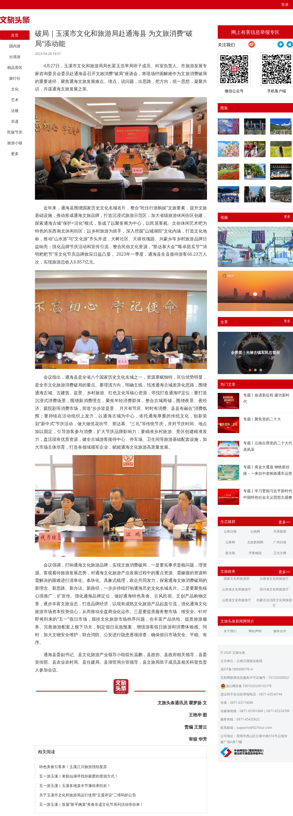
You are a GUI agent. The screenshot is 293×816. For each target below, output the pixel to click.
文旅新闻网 (255, 542)
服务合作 (279, 631)
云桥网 (230, 542)
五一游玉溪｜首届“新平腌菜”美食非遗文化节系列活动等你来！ (91, 804)
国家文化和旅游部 (236, 578)
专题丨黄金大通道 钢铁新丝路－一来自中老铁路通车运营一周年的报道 (267, 473)
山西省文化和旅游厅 (236, 600)
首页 (15, 35)
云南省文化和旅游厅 (274, 578)
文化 (15, 89)
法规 (15, 110)
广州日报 (279, 542)
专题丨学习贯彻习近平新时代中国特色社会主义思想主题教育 (267, 497)
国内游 (14, 45)
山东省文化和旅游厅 (236, 589)
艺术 (15, 99)
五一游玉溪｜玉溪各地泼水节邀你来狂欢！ (75, 785)
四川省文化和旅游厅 (274, 589)
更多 (287, 216)
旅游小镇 (14, 142)
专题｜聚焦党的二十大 (262, 418)
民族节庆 (14, 132)
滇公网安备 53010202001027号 (246, 686)
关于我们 (230, 631)
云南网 (255, 531)
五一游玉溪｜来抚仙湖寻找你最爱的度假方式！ (78, 776)
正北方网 (279, 553)
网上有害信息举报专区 (255, 32)
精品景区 (14, 67)
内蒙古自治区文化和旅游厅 (274, 603)
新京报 (230, 553)
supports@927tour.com (254, 727)
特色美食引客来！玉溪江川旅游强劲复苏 (73, 766)
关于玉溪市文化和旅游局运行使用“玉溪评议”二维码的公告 (87, 794)
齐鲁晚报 (255, 553)
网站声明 (255, 631)
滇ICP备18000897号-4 (236, 669)
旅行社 (14, 78)
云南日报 (230, 531)
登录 (285, 4)
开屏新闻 (279, 531)
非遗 (15, 121)
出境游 (14, 56)
